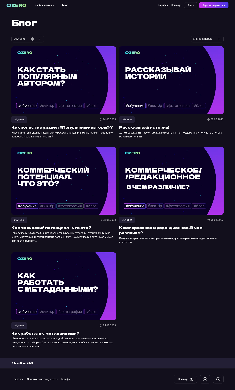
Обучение (19, 119)
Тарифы (163, 5)
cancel (32, 39)
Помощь (176, 5)
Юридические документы (42, 379)
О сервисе (17, 379)
